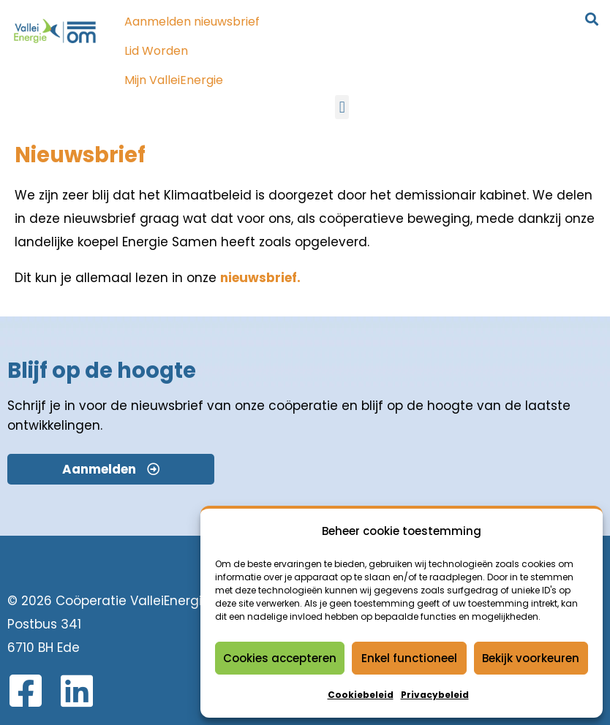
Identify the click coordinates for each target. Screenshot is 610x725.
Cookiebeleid (361, 694)
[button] (342, 107)
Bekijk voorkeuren (530, 658)
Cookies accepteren (279, 658)
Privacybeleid (435, 694)
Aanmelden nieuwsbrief (192, 21)
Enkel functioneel (409, 658)
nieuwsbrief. (260, 277)
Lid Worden (156, 50)
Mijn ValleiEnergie (173, 80)
